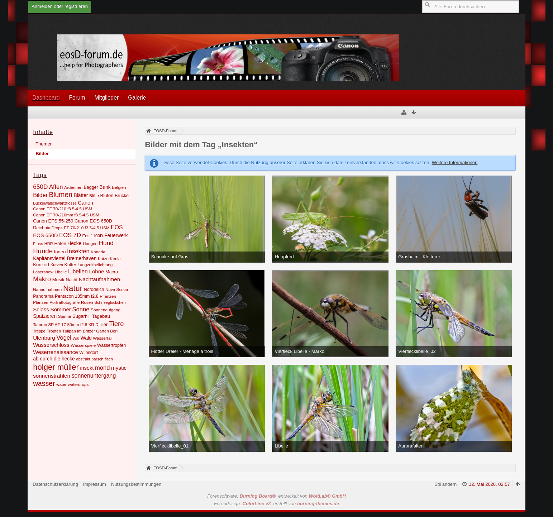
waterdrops (78, 384)
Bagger (91, 187)
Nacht (71, 279)
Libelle (61, 271)
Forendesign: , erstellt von (276, 503)
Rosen (87, 302)
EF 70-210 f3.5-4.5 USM (86, 227)
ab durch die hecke (54, 359)
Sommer (61, 309)
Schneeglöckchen (110, 302)
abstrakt (83, 359)
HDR (48, 243)
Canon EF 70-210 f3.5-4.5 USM (62, 208)
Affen (56, 186)
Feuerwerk (116, 235)
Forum (77, 98)
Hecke (74, 243)
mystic (119, 368)
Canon (85, 203)
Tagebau (101, 316)
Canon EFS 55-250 (53, 221)
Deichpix (41, 227)
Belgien (119, 187)
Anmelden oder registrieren (60, 6)
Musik (58, 279)
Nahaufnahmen (47, 289)
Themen (44, 144)
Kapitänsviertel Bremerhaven (64, 258)
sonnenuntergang (94, 376)
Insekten (78, 251)
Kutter (70, 264)
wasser (44, 383)
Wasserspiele (83, 345)
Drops (56, 227)
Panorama (43, 296)
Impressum (94, 484)
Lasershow (43, 271)
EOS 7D (70, 235)
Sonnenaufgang (105, 309)
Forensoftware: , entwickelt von (276, 496)
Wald (86, 338)
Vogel (63, 337)
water (61, 384)
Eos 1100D (92, 235)
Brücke (122, 195)
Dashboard (45, 98)
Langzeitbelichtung (95, 264)
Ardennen (73, 187)
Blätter (81, 195)
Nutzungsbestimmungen (136, 484)
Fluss (38, 243)
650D (40, 186)
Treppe (39, 331)
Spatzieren (45, 316)
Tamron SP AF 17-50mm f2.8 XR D (65, 324)
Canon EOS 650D (93, 221)
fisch (109, 359)
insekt (87, 368)
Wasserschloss (51, 345)
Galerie (137, 98)
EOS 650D (45, 235)
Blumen (60, 194)
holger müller (56, 367)
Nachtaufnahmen (99, 279)
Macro (111, 271)
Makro (42, 279)
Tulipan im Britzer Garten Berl (90, 331)
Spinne (64, 316)
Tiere (116, 323)
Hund (106, 242)
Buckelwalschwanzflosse (55, 203)
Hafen (60, 243)
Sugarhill (81, 316)
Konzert (41, 264)
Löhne (96, 271)
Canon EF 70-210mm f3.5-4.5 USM (66, 214)
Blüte (94, 195)
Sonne (81, 309)
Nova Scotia (116, 289)
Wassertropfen (111, 345)
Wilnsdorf (88, 352)
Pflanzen (108, 296)
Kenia (115, 258)
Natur (72, 288)
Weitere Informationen (455, 162)
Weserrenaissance (55, 352)
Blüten (106, 195)
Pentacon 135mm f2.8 (77, 296)
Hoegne (90, 243)
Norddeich (94, 289)
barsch (97, 359)
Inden (60, 251)
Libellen (78, 271)
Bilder (42, 153)
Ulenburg (44, 338)
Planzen (40, 302)
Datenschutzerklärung (55, 484)
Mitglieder (107, 98)
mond (102, 367)
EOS (117, 227)
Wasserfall (102, 338)
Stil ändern (445, 484)
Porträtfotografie (64, 302)
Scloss (41, 309)
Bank (104, 187)
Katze (103, 258)
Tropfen (54, 331)
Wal (76, 338)
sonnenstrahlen (51, 376)
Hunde (43, 251)
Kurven (57, 265)
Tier (104, 324)
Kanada (98, 251)
